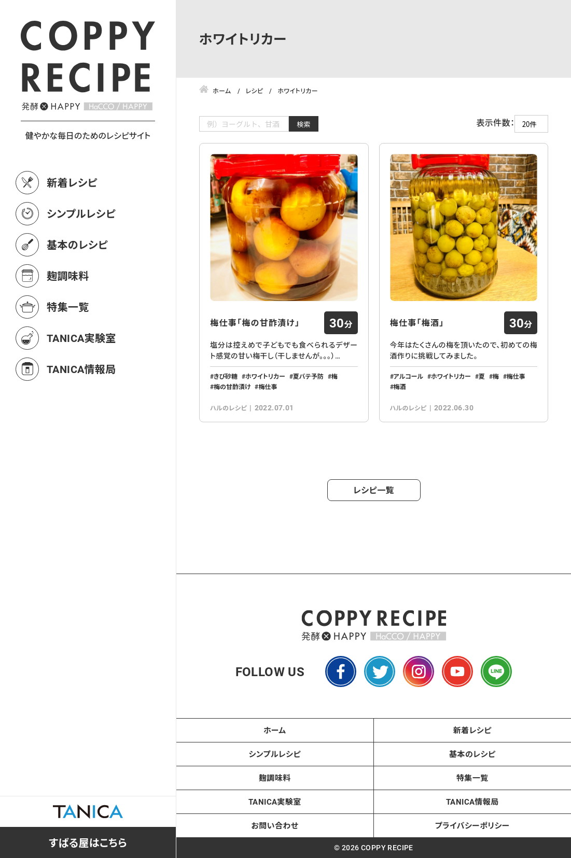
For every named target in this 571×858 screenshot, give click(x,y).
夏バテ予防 (308, 376)
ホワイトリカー (265, 376)
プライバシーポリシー (472, 825)
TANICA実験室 (81, 338)
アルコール (409, 376)
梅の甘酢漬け (232, 386)
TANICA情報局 (81, 369)
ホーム (274, 730)
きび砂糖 (226, 376)
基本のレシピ (77, 244)
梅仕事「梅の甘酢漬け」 (255, 323)
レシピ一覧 (373, 489)
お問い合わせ (274, 825)
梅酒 (400, 386)
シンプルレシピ (81, 213)
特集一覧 (68, 306)
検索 (304, 124)
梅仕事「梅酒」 (417, 323)
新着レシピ (72, 182)
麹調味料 (68, 275)
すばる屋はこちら (88, 842)
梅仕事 (267, 386)
